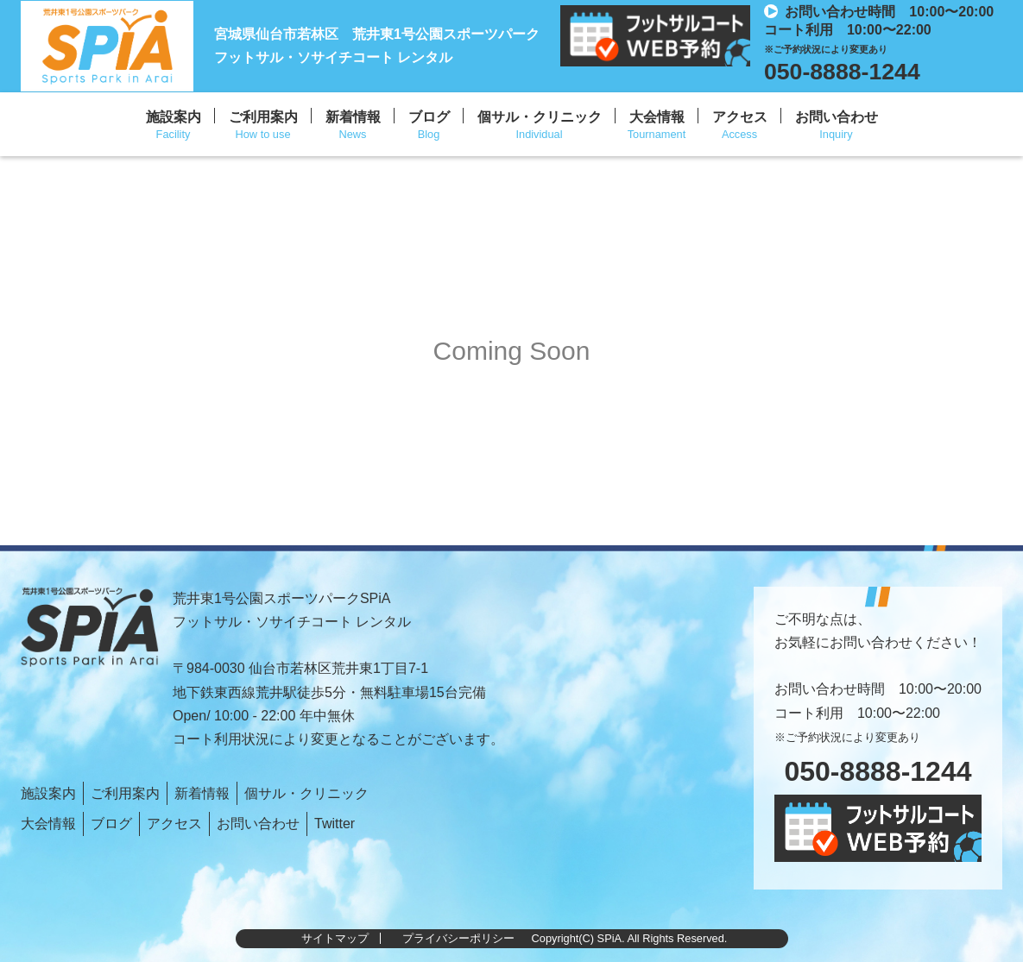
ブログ (429, 117)
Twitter (334, 823)
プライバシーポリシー (458, 938)
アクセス (739, 117)
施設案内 (173, 117)
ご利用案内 (263, 117)
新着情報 (353, 117)
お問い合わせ (836, 117)
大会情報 (657, 117)
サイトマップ (335, 938)
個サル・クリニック (539, 117)
